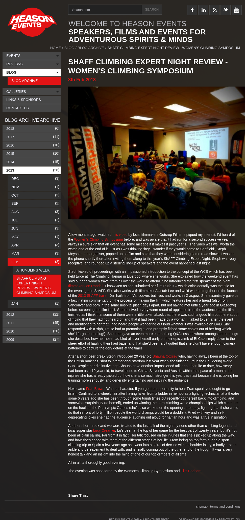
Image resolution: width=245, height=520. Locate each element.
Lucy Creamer (104, 430)
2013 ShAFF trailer (93, 296)
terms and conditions (225, 506)
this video (119, 235)
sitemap (202, 506)
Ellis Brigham (191, 471)
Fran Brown (95, 389)
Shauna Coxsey (165, 356)
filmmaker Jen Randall (85, 286)
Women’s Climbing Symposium (98, 239)
